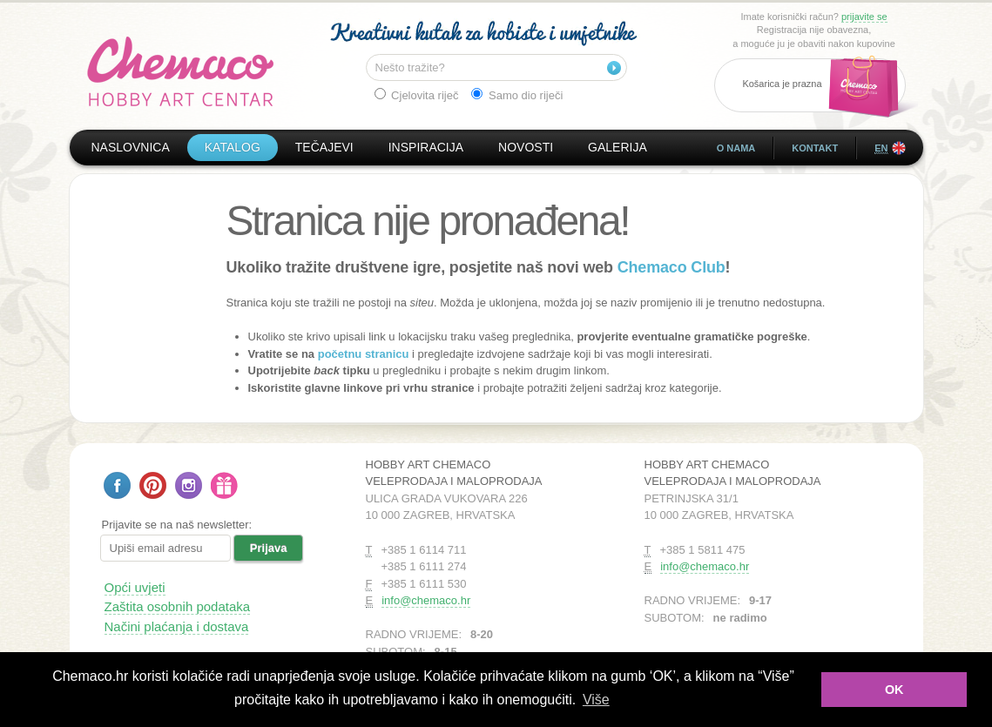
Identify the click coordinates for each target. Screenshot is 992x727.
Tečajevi (324, 147)
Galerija (617, 147)
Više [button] (596, 699)
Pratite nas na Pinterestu (152, 485)
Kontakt (815, 148)
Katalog (232, 147)
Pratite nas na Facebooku (117, 485)
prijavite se (864, 16)
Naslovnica (130, 147)
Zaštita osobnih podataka (178, 606)
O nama (736, 148)
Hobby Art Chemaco (180, 71)
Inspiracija (425, 147)
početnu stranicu (363, 353)
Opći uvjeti (135, 587)
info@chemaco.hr (425, 600)
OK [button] (894, 690)
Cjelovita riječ (417, 95)
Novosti (525, 147)
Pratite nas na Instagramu (188, 485)
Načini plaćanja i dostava (177, 626)
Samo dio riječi (517, 95)
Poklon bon (224, 485)
